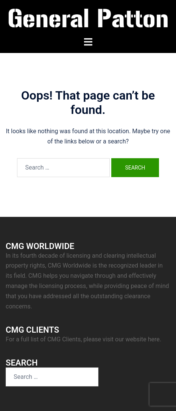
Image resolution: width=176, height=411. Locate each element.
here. (154, 339)
